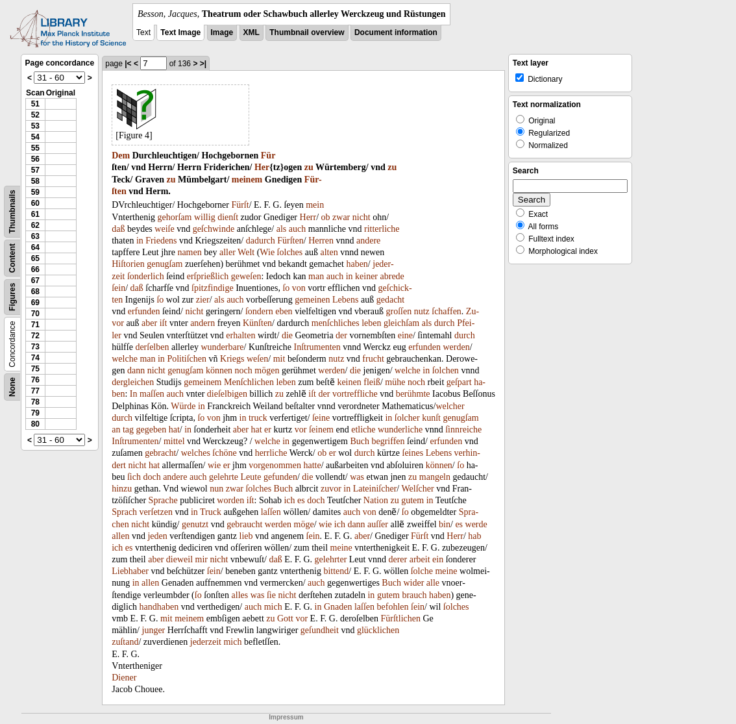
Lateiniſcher (375, 488)
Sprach (124, 512)
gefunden (280, 477)
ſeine (321, 418)
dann (136, 370)
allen (120, 536)
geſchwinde (214, 229)
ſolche (422, 571)
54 (35, 137)
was (357, 477)
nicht (361, 217)
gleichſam (401, 323)
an (116, 429)
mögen (266, 370)
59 (35, 192)
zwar (341, 217)
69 (35, 302)
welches (195, 453)
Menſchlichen (249, 382)
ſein (118, 288)
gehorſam (175, 217)
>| (203, 63)
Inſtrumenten (317, 347)
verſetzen (156, 512)
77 (35, 390)
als (281, 229)
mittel (174, 441)
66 (35, 269)
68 (35, 291)
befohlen (393, 607)
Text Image (180, 32)
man (316, 276)
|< (128, 63)
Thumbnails (12, 211)
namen (189, 252)
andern (202, 323)
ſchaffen (446, 311)
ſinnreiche (463, 429)
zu (308, 167)
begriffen (387, 441)
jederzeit (205, 642)
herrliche (271, 453)
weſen (257, 359)
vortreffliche (355, 394)
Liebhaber (130, 571)
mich (273, 607)
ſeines (413, 453)
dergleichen (133, 382)
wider (413, 583)
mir (201, 559)
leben (371, 323)
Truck (210, 512)
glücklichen (378, 630)
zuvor (331, 488)
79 (35, 413)
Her (261, 167)
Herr (308, 217)
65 (35, 258)
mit (279, 359)
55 (35, 148)
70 (35, 313)
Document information (395, 32)
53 (35, 126)
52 (35, 114)
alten (328, 252)
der (341, 335)
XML (251, 32)
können (219, 370)
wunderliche (400, 429)
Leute (251, 477)
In (134, 394)
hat (174, 429)
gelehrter (331, 559)
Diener (124, 677)
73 (35, 346)
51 (35, 103)
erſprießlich (208, 276)
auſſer (377, 524)
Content (12, 258)
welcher (449, 406)
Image (222, 32)
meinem (247, 179)
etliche (363, 429)
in (139, 240)
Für (268, 155)
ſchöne (224, 453)
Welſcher (418, 488)
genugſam (164, 264)
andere (368, 240)
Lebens (345, 300)
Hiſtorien (128, 264)
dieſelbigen (227, 394)
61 (35, 214)
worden (230, 500)
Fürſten (290, 240)
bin (444, 524)
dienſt (227, 217)
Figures (12, 297)
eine (405, 335)
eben (283, 311)
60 (35, 203)
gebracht (160, 453)
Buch (359, 441)
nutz (422, 311)
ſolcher (407, 418)
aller (227, 252)
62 (35, 225)
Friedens (161, 240)
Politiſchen (186, 359)
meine (341, 548)
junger (154, 630)
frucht (373, 359)
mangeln (434, 477)
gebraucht (244, 524)
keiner (366, 276)
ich (289, 500)
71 (35, 324)
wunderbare (222, 347)
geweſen (246, 276)
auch (297, 229)
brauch (414, 595)
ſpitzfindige (212, 288)
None (12, 387)
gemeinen (312, 300)
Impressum (286, 717)
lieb (246, 536)
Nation (375, 500)
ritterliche (381, 229)
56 (35, 159)
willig (204, 217)
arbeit (420, 559)
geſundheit (320, 630)
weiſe (164, 229)
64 (35, 247)
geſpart (459, 382)
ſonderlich (145, 276)
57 (35, 170)
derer (397, 559)
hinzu (122, 488)
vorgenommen (275, 465)
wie (214, 465)
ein (437, 559)
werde (476, 524)
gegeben (151, 429)
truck (258, 418)
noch (243, 370)
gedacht (390, 300)
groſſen (398, 311)
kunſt (431, 418)
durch (444, 323)
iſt (163, 323)
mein (315, 205)
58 (35, 181)
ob (325, 217)
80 (35, 424)
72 (35, 335)
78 (35, 401)
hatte (312, 465)
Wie (267, 252)
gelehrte (223, 477)
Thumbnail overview (306, 32)
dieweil (179, 559)
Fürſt (240, 205)
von (299, 288)
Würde (183, 406)
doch (151, 477)
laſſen (271, 512)
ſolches (290, 252)
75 (35, 368)
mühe (395, 382)
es (301, 500)
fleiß (371, 382)
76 (35, 379)
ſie (271, 595)
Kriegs (232, 359)
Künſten (257, 323)
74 (35, 357)
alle (432, 583)
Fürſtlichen (401, 618)
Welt (246, 252)
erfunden (144, 311)
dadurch (260, 240)
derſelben (152, 347)
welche (125, 359)
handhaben (159, 607)
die (287, 335)
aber (149, 323)
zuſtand (125, 642)
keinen (349, 382)
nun (216, 488)
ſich (134, 477)
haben (356, 264)
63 (35, 236)
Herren (321, 240)
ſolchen (445, 370)
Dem (121, 155)
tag (128, 429)
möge (304, 524)
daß (118, 229)
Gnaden (338, 607)
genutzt (195, 524)
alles (240, 595)
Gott (285, 618)
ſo (285, 288)
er (267, 429)
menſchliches (336, 323)
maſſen (152, 394)
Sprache (163, 500)
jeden (157, 536)
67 (35, 280)
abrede (392, 276)
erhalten (240, 335)
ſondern (259, 311)
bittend (336, 571)
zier (203, 300)
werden (456, 347)
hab (474, 536)
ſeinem (321, 429)
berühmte (413, 394)
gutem (412, 500)
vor (301, 429)
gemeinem (202, 382)
